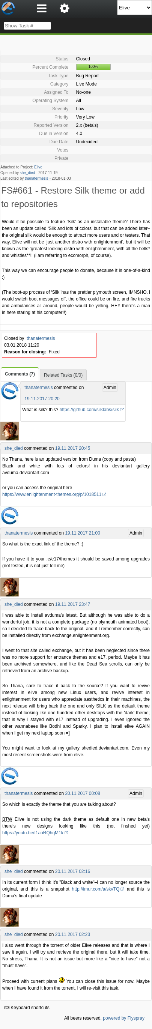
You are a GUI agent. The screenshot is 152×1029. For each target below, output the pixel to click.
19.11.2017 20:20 (41, 398)
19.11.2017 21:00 (82, 533)
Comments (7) (20, 374)
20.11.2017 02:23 (72, 934)
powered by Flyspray (123, 1018)
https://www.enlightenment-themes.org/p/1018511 (51, 494)
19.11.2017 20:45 (72, 448)
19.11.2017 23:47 (72, 604)
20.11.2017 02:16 (72, 871)
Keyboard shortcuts (27, 1007)
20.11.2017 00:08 (82, 793)
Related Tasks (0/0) (63, 375)
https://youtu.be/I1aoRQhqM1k (32, 832)
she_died (27, 173)
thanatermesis (36, 178)
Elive (38, 167)
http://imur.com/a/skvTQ (96, 889)
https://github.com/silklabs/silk (89, 409)
